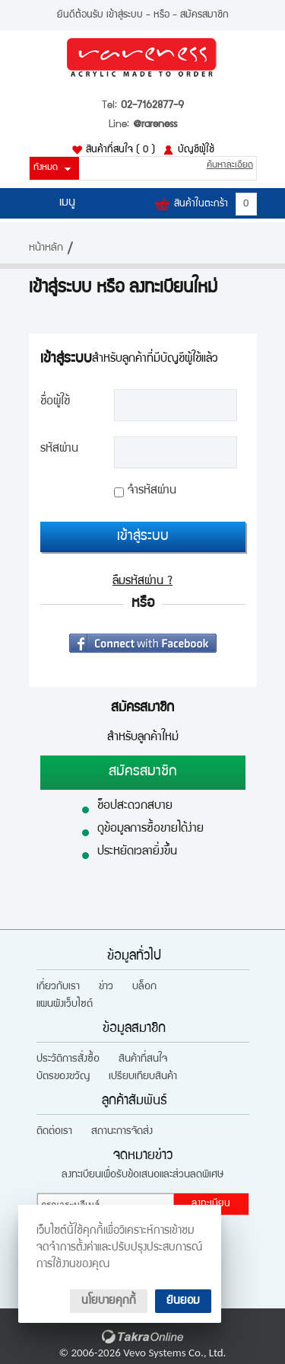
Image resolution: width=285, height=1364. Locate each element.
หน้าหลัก (46, 248)
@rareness (155, 124)
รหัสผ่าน (59, 449)
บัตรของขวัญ (63, 1076)
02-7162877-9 (152, 105)
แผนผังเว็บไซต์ (64, 1004)
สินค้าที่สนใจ (120, 150)
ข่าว (106, 987)
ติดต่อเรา (54, 1131)
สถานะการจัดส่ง (122, 1131)
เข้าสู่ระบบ (124, 15)
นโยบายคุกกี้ (108, 1301)
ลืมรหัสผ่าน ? (142, 582)
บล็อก (144, 987)
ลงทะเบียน (211, 1204)
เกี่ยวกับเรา (58, 987)
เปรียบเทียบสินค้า (143, 1076)
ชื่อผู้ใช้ (55, 402)
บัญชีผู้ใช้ (196, 150)
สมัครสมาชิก (204, 15)
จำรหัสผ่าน (152, 491)
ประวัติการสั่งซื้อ (68, 1059)
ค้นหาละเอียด (230, 165)
